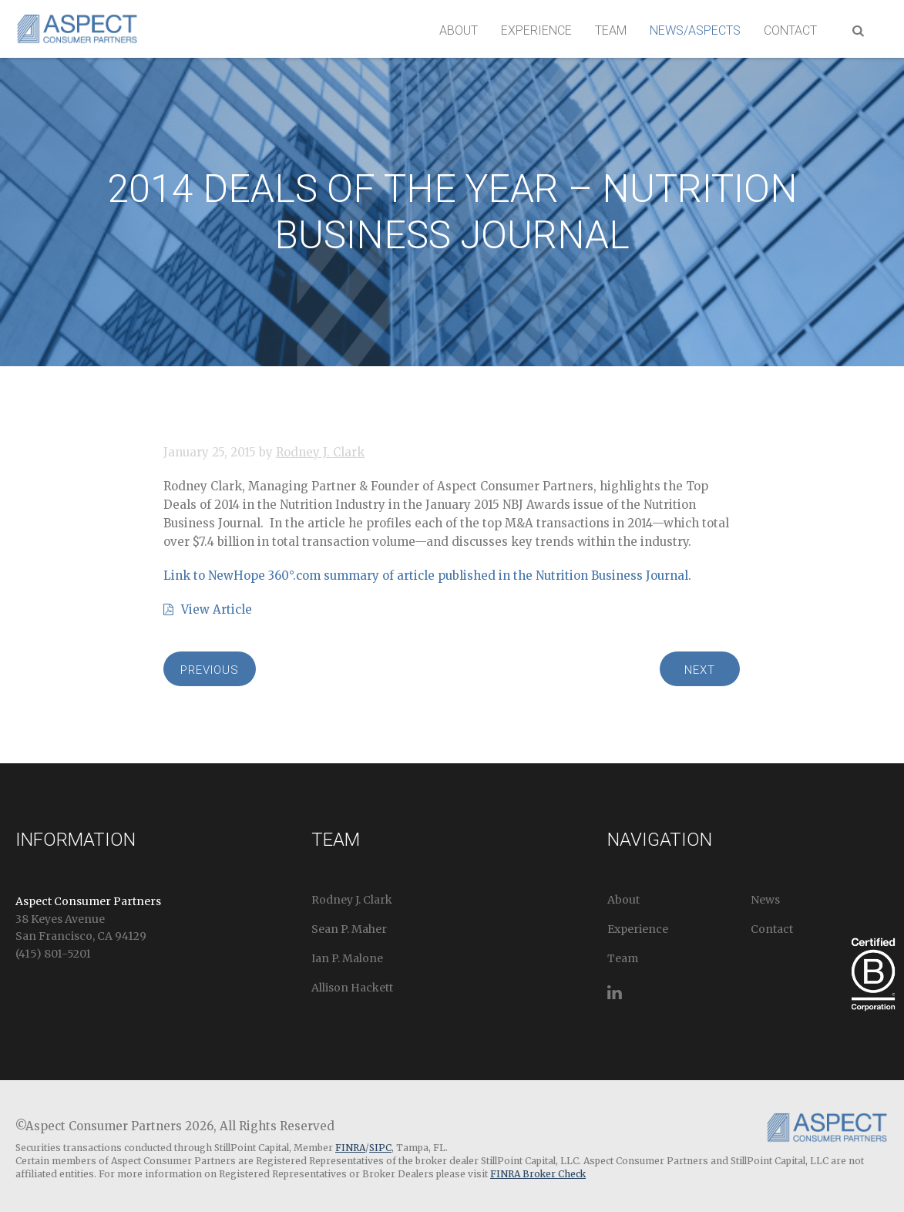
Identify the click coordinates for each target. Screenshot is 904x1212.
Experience (536, 30)
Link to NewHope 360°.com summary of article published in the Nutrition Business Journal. (427, 575)
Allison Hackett (352, 988)
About (458, 30)
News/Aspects (695, 30)
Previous (209, 670)
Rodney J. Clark (320, 452)
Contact (790, 30)
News (765, 900)
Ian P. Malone (347, 958)
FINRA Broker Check (538, 1174)
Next (700, 670)
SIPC (380, 1147)
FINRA (350, 1147)
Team (611, 30)
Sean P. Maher (349, 929)
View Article (207, 609)
